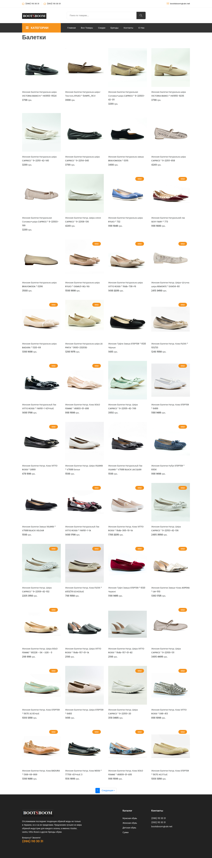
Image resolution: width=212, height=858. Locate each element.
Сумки (126, 832)
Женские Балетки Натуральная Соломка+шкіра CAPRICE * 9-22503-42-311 (126, 96)
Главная (71, 27)
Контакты (128, 27)
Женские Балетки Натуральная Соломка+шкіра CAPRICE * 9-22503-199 (40, 221)
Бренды (114, 27)
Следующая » (108, 790)
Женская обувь (130, 822)
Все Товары (87, 27)
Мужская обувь (130, 818)
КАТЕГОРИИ (37, 28)
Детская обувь (129, 827)
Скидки (101, 27)
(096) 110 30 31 (32, 841)
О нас (141, 27)
